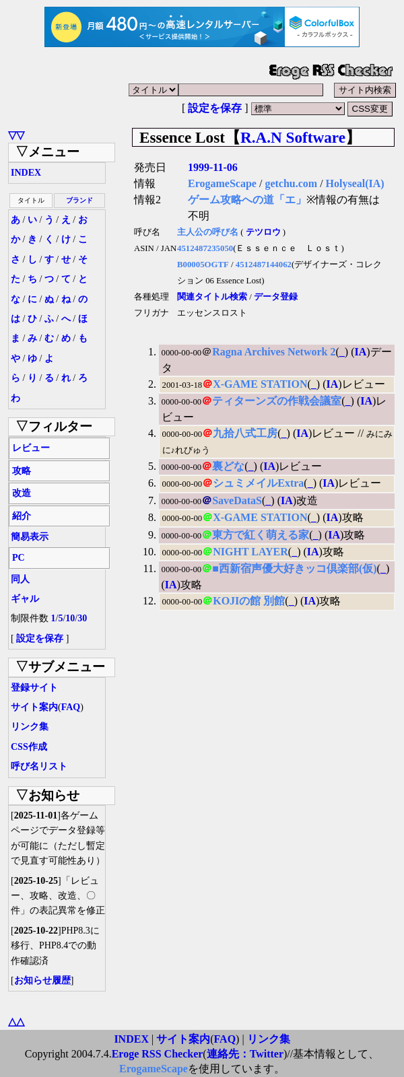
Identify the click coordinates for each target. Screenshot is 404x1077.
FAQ (71, 707)
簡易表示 (29, 537)
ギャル (25, 599)
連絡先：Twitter (245, 1053)
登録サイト (34, 688)
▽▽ (16, 135)
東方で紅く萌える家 (260, 535)
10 (70, 618)
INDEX (26, 173)
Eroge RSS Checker (157, 1053)
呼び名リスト (39, 766)
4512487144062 (264, 264)
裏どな (228, 466)
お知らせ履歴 (42, 980)
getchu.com (291, 183)
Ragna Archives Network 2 (273, 351)
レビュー (31, 448)
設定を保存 (215, 108)
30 (82, 618)
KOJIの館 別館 (249, 600)
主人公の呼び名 (207, 232)
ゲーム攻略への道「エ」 (247, 199)
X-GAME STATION (260, 384)
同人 (20, 579)
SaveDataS (237, 500)
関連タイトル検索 (212, 297)
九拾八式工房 (245, 433)
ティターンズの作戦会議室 (276, 401)
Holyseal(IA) (355, 183)
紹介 (21, 516)
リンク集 (29, 727)
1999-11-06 (213, 167)
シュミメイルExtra (258, 483)
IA (360, 351)
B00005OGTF (203, 264)
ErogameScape (222, 183)
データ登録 (276, 297)
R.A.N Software (292, 137)
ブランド (79, 200)
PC (18, 558)
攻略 (21, 471)
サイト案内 (34, 707)
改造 (21, 493)
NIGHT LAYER (250, 551)
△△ (16, 1021)
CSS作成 (29, 747)
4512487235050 (205, 248)
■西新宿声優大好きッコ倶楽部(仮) (294, 568)
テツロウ (263, 232)
